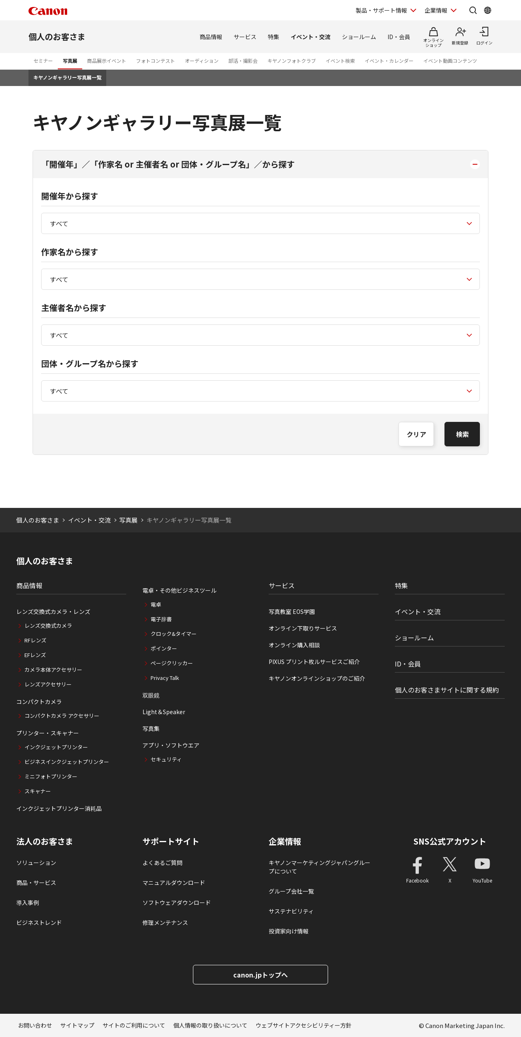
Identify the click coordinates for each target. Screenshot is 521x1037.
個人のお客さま (56, 36)
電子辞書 (161, 619)
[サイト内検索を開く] (473, 10)
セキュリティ (166, 759)
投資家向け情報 (289, 931)
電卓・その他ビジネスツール (179, 590)
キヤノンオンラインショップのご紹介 (317, 678)
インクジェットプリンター (56, 747)
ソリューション (36, 862)
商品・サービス (36, 882)
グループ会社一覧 (291, 891)
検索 (462, 434)
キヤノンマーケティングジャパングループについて (319, 866)
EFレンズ (35, 655)
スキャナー (37, 791)
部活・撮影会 (243, 60)
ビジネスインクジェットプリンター (66, 762)
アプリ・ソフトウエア (170, 745)
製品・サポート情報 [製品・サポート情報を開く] (381, 10)
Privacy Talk (165, 678)
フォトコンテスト (155, 60)
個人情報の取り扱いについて (210, 1025)
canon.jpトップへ (260, 975)
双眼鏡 (151, 695)
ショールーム (359, 37)
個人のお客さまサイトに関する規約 (447, 690)
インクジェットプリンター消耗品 (59, 808)
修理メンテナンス (165, 922)
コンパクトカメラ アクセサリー (61, 715)
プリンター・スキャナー (47, 733)
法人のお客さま (44, 841)
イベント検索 (340, 60)
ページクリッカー (172, 663)
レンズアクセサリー (48, 684)
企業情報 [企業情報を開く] (436, 10)
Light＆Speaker (163, 712)
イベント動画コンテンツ (450, 60)
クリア (416, 434)
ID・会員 (398, 37)
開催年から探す (69, 196)
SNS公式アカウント (450, 841)
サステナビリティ (291, 911)
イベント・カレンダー (389, 60)
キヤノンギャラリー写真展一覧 (67, 77)
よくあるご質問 (162, 862)
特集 (273, 37)
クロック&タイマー (174, 634)
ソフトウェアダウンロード (176, 902)
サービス (245, 37)
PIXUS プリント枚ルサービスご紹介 (314, 662)
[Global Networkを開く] (488, 10)
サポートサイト (170, 841)
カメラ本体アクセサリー (53, 669)
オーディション (202, 60)
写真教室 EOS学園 (292, 611)
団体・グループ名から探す (89, 363)
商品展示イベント (106, 60)
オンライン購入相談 (294, 645)
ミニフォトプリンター (50, 776)
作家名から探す (69, 252)
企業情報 (285, 841)
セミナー (43, 60)
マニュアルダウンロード (173, 882)
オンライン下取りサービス (303, 628)
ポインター (164, 648)
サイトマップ (77, 1025)
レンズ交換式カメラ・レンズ (53, 611)
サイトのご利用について (134, 1025)
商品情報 (210, 37)
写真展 (70, 60)
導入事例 (27, 902)
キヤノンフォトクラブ (291, 60)
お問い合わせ (35, 1025)
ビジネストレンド (39, 922)
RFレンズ (35, 640)
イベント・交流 (311, 37)
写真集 (151, 728)
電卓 (156, 604)
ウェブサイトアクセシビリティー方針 (304, 1025)
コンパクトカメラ (39, 701)
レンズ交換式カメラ (48, 625)
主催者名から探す (73, 307)
